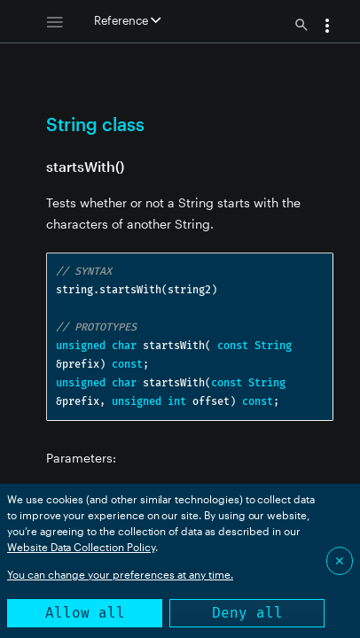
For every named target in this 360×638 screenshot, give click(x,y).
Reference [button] (127, 20)
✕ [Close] (339, 560)
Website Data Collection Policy (81, 547)
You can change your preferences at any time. (120, 574)
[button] (327, 27)
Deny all (247, 612)
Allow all (85, 612)
